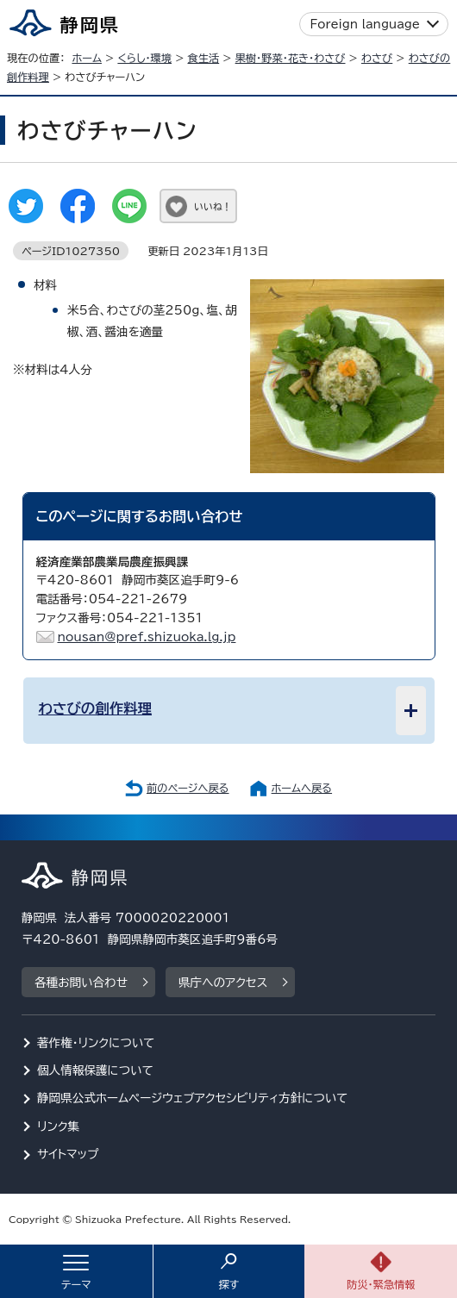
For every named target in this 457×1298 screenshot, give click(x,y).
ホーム (87, 58)
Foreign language (365, 24)
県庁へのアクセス (222, 983)
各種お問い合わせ (81, 983)
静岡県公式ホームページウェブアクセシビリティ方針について (192, 1098)
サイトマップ (68, 1154)
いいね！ (212, 206)
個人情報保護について (95, 1070)
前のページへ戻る (188, 788)
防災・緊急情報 (381, 1284)
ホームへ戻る (302, 788)
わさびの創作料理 (96, 708)
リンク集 (58, 1126)
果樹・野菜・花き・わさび (290, 58)
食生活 (203, 58)
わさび (376, 58)
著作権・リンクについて (96, 1043)
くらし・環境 (144, 58)
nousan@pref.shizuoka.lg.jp (147, 637)
